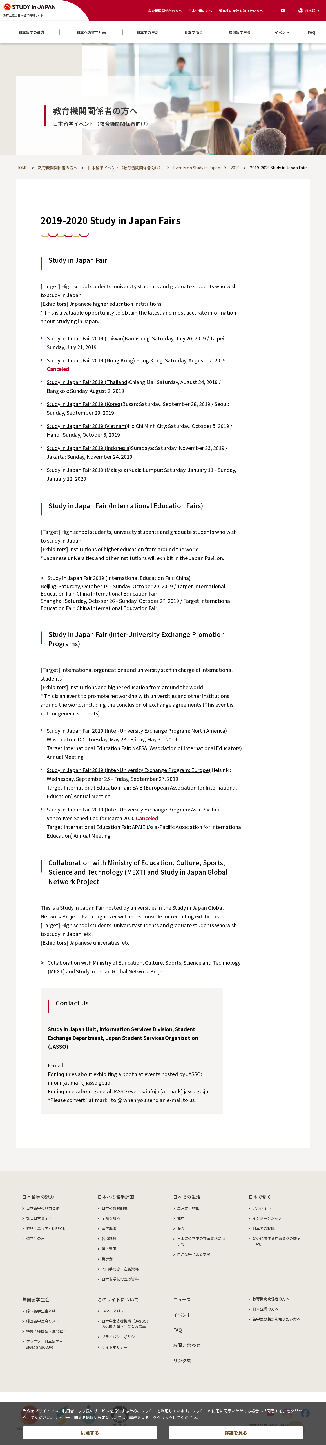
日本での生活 (186, 1196)
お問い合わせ (186, 1345)
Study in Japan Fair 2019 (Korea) (84, 403)
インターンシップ (267, 1218)
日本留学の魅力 (38, 1196)
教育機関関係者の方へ (165, 10)
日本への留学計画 (116, 1196)
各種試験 (109, 1238)
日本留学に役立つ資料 (120, 1279)
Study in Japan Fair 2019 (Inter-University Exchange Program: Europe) (128, 769)
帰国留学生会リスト (42, 1321)
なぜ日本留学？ (39, 1218)
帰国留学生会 (36, 1299)
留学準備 (109, 1228)
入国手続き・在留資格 (120, 1269)
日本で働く (260, 1196)
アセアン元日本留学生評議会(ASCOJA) (44, 1344)
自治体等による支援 (193, 1254)
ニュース (182, 1299)
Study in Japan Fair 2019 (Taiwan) (86, 338)
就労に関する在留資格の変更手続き (277, 1241)
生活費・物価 (188, 1208)
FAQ (177, 1329)
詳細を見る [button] (236, 1432)
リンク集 (182, 1360)
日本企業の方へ (200, 10)
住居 (180, 1218)
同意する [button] (90, 1432)
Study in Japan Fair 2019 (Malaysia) (87, 469)
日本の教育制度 (115, 1208)
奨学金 (107, 1258)
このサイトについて (118, 1299)
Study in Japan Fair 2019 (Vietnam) (87, 425)
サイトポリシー (115, 1347)
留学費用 (109, 1248)
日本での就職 (264, 1228)
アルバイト (262, 1208)
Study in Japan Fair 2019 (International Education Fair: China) (119, 577)
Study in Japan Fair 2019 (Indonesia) (89, 447)
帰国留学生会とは (41, 1311)
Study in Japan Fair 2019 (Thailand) (88, 381)
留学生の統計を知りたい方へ (241, 10)
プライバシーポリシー (120, 1336)
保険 (180, 1228)
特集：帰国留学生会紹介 (46, 1331)
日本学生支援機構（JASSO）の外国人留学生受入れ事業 (126, 1323)
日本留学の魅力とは (42, 1208)
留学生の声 (35, 1238)
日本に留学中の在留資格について (201, 1241)
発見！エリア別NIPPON (46, 1228)
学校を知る (111, 1218)
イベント (182, 1314)
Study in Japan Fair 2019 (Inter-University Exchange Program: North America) (137, 730)
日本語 (310, 10)
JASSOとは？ (113, 1311)
